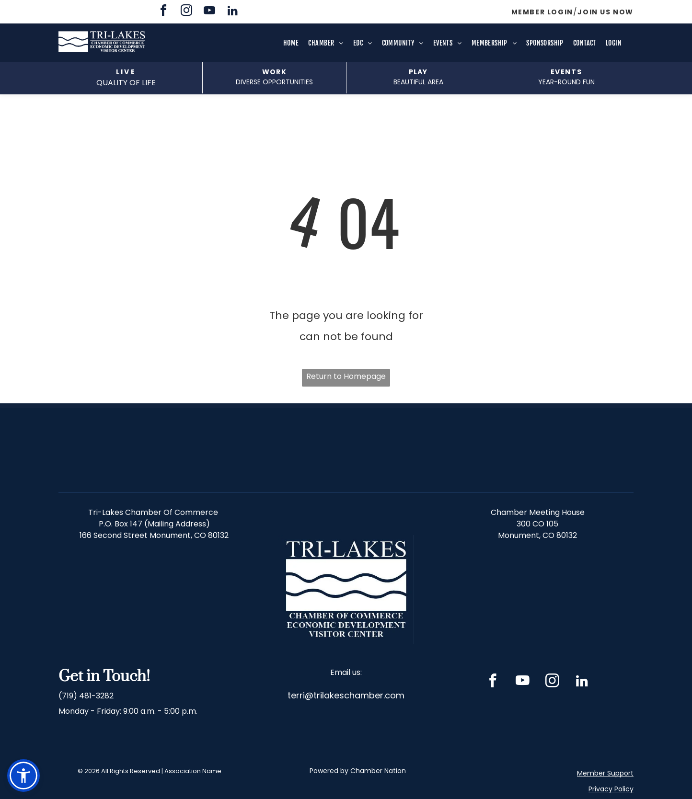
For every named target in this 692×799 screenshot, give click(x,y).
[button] (23, 775)
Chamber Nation (378, 771)
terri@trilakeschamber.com (346, 695)
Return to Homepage (346, 376)
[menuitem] (291, 43)
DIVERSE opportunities (274, 82)
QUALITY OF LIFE (126, 82)
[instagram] (186, 11)
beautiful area (418, 82)
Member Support (605, 773)
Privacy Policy (611, 789)
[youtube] (209, 11)
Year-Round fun (566, 82)
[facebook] (163, 11)
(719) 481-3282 (86, 695)
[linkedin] (232, 11)
